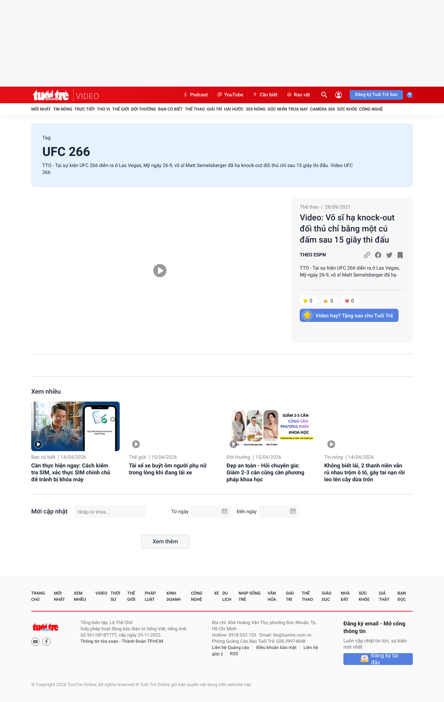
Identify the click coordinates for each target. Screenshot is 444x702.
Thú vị (103, 109)
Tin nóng (62, 109)
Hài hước (234, 109)
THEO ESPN (313, 255)
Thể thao (195, 109)
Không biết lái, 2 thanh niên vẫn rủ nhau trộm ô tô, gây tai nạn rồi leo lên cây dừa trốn (364, 472)
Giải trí (214, 109)
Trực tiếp (85, 109)
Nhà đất (345, 596)
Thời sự (115, 596)
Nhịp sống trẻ (250, 596)
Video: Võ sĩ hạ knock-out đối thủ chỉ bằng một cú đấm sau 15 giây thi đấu (347, 229)
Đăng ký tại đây (385, 659)
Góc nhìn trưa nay (288, 109)
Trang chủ (38, 596)
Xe (216, 593)
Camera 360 (322, 109)
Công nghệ (371, 109)
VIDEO (87, 96)
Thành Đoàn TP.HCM (142, 641)
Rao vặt (298, 94)
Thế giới (120, 109)
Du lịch (226, 596)
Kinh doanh (173, 596)
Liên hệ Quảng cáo (230, 647)
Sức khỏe (347, 109)
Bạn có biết (170, 109)
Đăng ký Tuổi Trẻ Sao (376, 94)
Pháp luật (150, 596)
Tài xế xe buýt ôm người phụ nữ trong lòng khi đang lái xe (168, 469)
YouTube (229, 94)
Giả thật (384, 596)
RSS (234, 654)
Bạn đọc (402, 596)
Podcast (195, 94)
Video (101, 593)
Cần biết (265, 94)
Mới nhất (41, 109)
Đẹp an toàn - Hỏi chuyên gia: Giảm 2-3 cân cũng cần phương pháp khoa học (265, 472)
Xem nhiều (46, 391)
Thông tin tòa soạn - (101, 641)
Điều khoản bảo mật (276, 647)
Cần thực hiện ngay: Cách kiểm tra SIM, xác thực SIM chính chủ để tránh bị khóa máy (70, 472)
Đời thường (143, 109)
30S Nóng (255, 109)
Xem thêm (165, 541)
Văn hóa (271, 596)
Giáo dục (327, 596)
